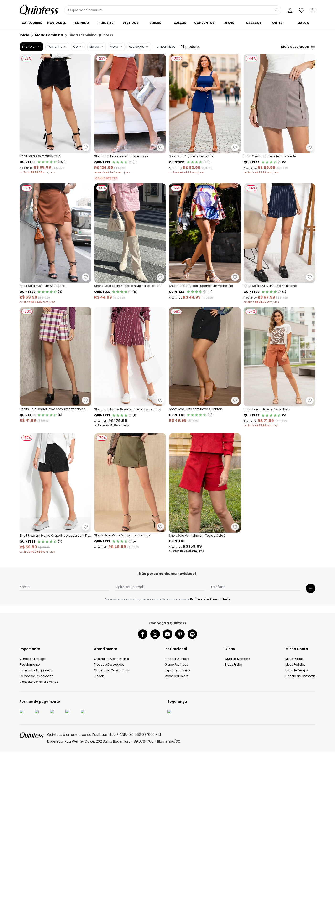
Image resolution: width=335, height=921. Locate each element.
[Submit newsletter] (310, 840)
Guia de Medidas (237, 911)
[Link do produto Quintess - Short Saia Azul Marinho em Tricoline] (279, 243)
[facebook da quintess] (142, 886)
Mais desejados (298, 46)
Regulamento (30, 916)
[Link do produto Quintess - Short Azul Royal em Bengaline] (205, 117)
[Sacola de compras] (312, 10)
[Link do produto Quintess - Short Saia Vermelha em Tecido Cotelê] (55, 746)
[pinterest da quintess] (180, 886)
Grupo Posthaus (176, 916)
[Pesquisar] (276, 10)
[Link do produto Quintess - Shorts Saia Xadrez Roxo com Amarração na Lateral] (55, 367)
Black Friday (234, 916)
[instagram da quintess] (155, 886)
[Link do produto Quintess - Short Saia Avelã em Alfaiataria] (55, 243)
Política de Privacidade (210, 851)
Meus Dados (294, 911)
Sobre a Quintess (177, 911)
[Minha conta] (290, 10)
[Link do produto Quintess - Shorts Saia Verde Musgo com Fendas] (130, 620)
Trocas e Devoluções (109, 916)
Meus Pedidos (295, 916)
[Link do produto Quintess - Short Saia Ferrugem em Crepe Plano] (130, 117)
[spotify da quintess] (192, 886)
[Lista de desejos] (301, 10)
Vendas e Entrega (32, 911)
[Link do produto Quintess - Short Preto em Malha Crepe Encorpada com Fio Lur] (55, 620)
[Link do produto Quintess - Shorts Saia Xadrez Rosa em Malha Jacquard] (130, 243)
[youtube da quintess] (167, 886)
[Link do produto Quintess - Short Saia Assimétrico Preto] (55, 117)
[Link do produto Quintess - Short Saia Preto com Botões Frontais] (55, 493)
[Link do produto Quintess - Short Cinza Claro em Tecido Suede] (279, 117)
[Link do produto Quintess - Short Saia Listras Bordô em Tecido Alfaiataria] (130, 367)
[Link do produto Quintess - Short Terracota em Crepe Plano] (130, 493)
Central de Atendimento (111, 911)
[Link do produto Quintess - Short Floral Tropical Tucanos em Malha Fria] (205, 243)
